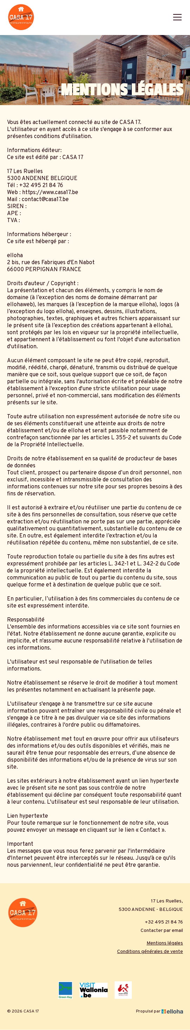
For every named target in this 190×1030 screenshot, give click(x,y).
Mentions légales (165, 943)
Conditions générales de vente (150, 952)
